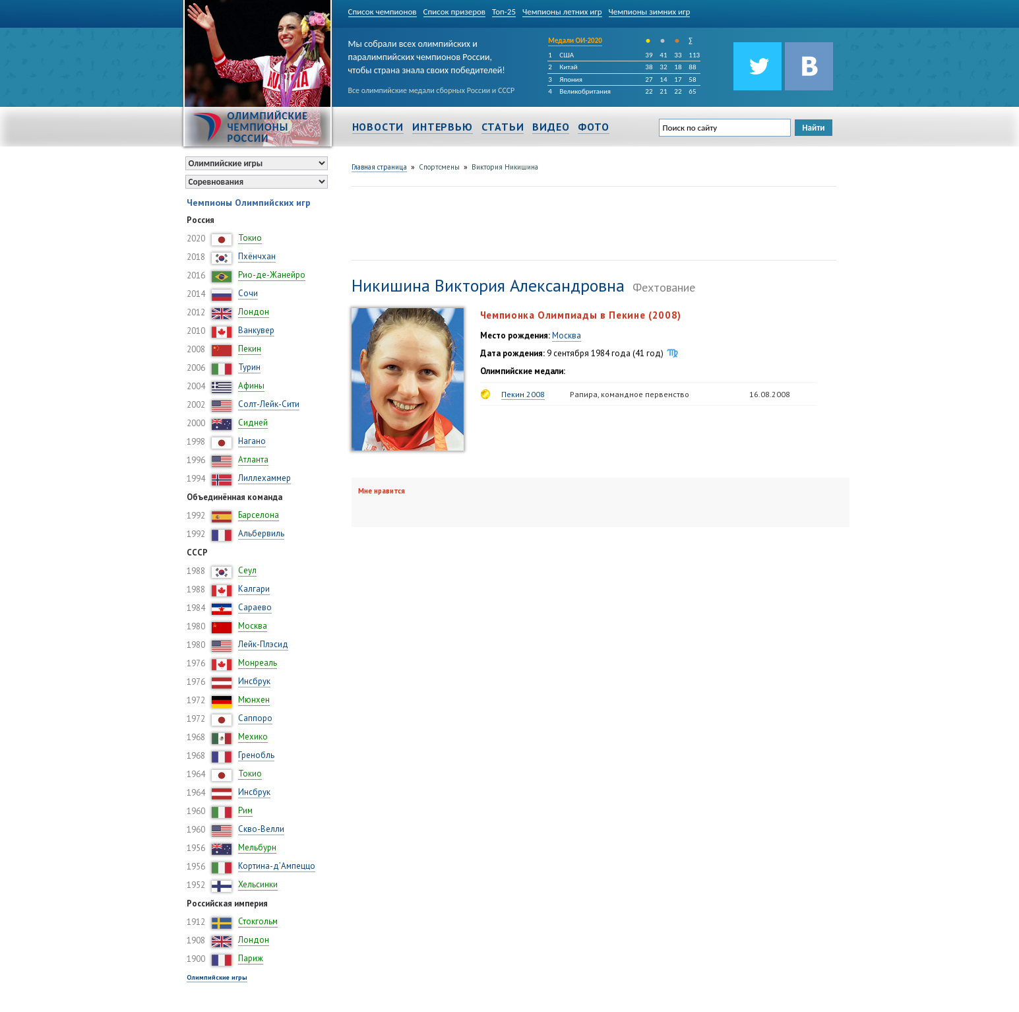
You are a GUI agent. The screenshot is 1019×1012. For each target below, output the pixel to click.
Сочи (248, 293)
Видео (550, 126)
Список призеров (454, 11)
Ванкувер (256, 330)
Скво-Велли (261, 829)
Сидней (253, 422)
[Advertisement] (592, 221)
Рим (245, 810)
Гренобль (256, 755)
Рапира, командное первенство (629, 394)
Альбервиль (261, 533)
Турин (249, 367)
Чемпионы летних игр (562, 11)
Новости (378, 126)
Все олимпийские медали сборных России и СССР (431, 90)
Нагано (252, 441)
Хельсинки (258, 884)
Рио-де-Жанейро (271, 274)
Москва (252, 625)
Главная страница (379, 167)
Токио (250, 237)
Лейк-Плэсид (263, 644)
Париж (250, 958)
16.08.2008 (769, 394)
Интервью (442, 126)
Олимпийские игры (217, 977)
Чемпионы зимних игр (650, 11)
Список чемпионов (382, 11)
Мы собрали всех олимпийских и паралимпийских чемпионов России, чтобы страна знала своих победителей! (426, 54)
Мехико (253, 736)
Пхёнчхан (257, 256)
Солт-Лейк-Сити (268, 404)
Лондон (253, 311)
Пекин (249, 348)
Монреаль (257, 662)
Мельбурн (257, 847)
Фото (593, 126)
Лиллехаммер (264, 478)
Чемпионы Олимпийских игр (249, 202)
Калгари (254, 588)
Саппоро (255, 718)
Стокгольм (258, 921)
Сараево (255, 607)
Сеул (247, 570)
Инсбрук (254, 681)
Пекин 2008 (523, 394)
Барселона (258, 515)
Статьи (502, 126)
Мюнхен (254, 699)
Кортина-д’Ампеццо (276, 865)
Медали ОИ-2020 (575, 40)
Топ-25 (504, 11)
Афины (251, 385)
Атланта (253, 459)
